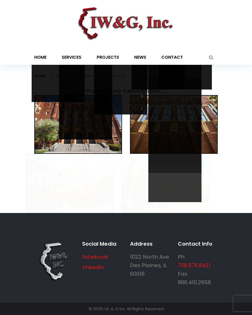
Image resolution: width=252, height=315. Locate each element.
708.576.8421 (194, 265)
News (140, 57)
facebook (95, 257)
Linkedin (93, 267)
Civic (61, 76)
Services (71, 57)
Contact (172, 57)
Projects (108, 57)
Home (40, 57)
